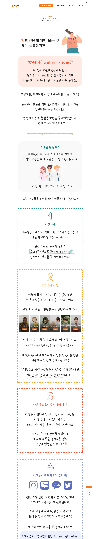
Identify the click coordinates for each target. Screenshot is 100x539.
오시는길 (23, 525)
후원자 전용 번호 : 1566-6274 (17, 531)
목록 (86, 506)
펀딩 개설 (71, 6)
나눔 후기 (80, 6)
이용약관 (38, 525)
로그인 (87, 2)
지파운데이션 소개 (15, 525)
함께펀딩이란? (60, 6)
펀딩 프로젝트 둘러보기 (47, 5)
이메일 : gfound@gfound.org (38, 531)
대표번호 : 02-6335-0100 (39, 529)
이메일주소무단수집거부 (47, 525)
